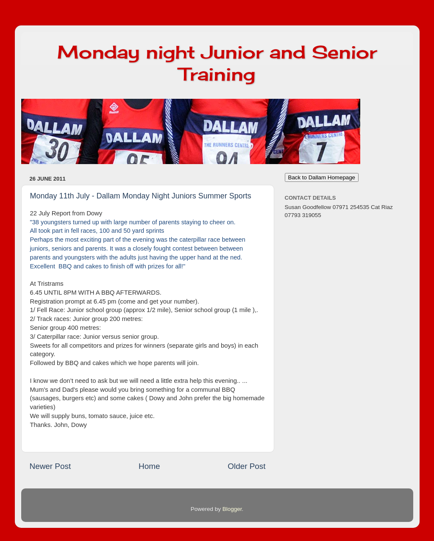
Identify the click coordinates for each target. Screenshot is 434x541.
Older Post (246, 466)
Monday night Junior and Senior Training (217, 63)
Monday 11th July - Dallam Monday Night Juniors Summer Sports (140, 196)
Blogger (232, 509)
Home (149, 466)
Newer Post (50, 466)
